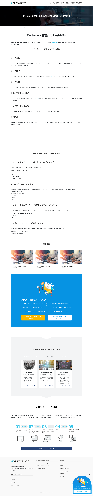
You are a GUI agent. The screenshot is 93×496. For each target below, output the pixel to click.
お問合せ (62, 476)
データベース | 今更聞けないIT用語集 (19, 266)
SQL (51, 76)
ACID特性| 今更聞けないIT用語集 (43, 266)
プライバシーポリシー (15, 482)
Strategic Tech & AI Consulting (42, 460)
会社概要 (62, 460)
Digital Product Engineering (42, 463)
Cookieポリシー (14, 479)
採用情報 (62, 473)
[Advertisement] (46, 137)
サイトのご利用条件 (15, 485)
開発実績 (62, 463)
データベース (55, 42)
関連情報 (62, 465)
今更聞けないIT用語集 (64, 468)
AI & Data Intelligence (40, 468)
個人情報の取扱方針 (15, 477)
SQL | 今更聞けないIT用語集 (67, 266)
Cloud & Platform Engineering (42, 465)
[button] (33, 317)
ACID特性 (36, 98)
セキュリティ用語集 (64, 471)
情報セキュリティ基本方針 (16, 474)
